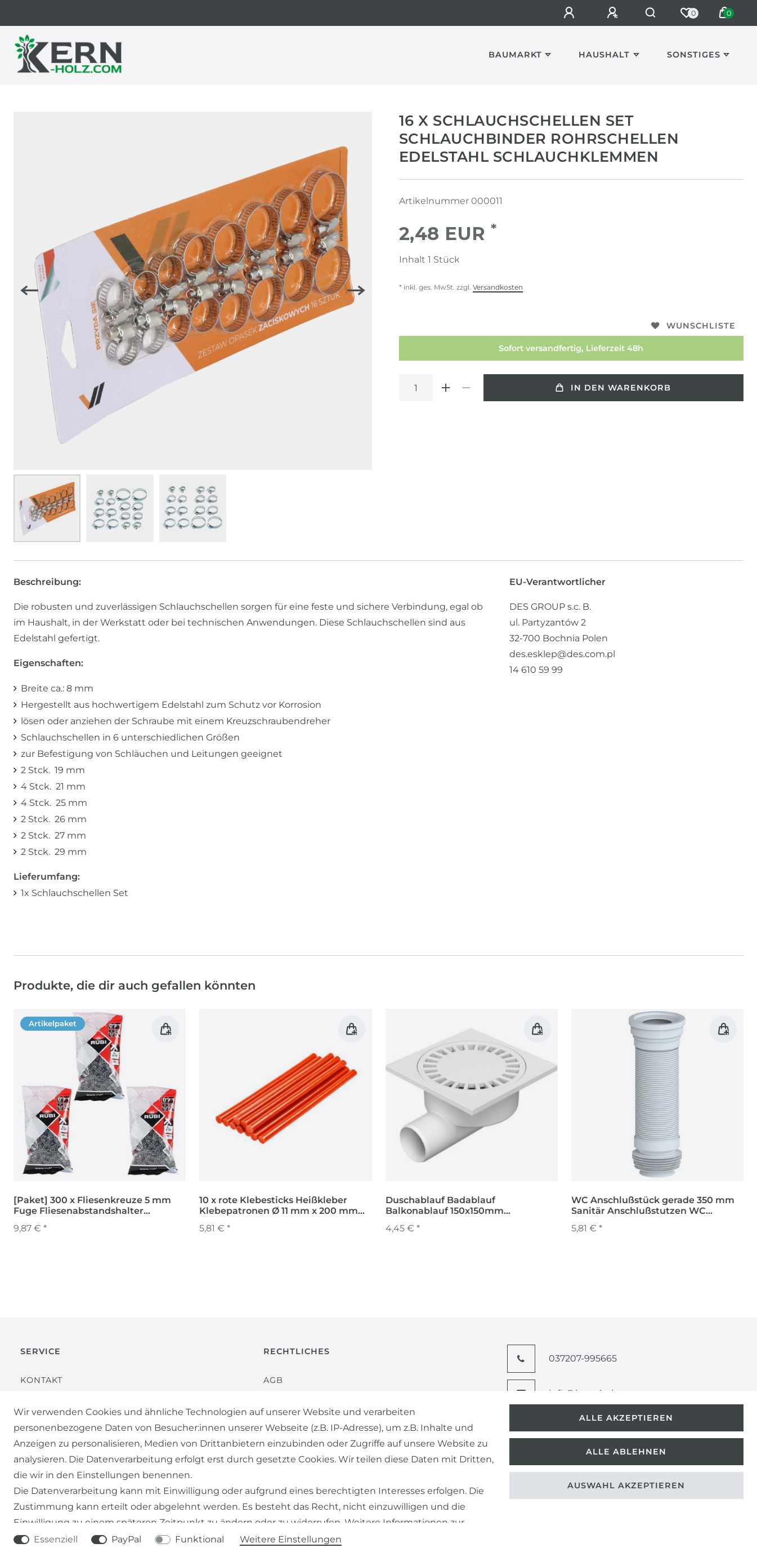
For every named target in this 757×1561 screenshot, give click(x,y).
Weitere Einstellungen (291, 1539)
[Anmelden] (564, 13)
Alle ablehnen (626, 1452)
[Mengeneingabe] (416, 387)
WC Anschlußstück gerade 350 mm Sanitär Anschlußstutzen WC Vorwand (652, 1206)
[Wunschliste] (686, 13)
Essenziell (56, 1539)
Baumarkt (515, 55)
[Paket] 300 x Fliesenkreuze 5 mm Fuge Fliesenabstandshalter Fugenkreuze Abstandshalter (92, 1206)
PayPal (126, 1539)
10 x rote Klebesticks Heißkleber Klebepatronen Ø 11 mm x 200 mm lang (278, 1206)
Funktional (199, 1539)
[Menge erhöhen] (446, 387)
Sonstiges (693, 55)
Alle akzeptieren (626, 1418)
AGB (273, 1380)
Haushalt (604, 55)
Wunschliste (693, 326)
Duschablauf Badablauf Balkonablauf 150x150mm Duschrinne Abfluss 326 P (445, 1206)
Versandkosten (498, 287)
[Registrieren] (607, 13)
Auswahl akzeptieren (626, 1485)
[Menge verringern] (466, 387)
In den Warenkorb (613, 388)
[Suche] (647, 13)
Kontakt (41, 1380)
